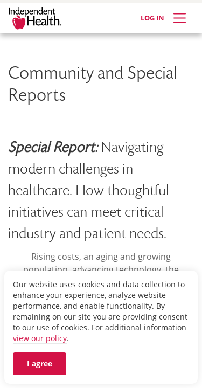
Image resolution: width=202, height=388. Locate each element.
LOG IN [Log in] (152, 18)
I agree (39, 363)
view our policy (40, 338)
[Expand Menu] (179, 18)
